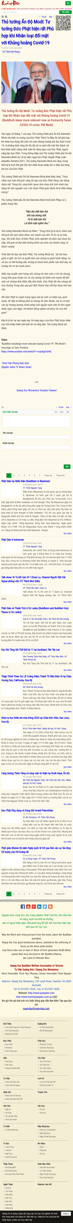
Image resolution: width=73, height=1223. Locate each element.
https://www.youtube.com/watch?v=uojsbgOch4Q (26, 351)
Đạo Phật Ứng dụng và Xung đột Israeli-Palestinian (27, 810)
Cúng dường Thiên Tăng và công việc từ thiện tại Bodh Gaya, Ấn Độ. (35, 773)
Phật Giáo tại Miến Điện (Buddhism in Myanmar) (25, 481)
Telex (62, 412)
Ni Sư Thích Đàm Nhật (32, 728)
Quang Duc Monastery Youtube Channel (37, 390)
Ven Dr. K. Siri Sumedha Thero (35, 619)
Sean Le (43, 588)
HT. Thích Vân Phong (11, 52)
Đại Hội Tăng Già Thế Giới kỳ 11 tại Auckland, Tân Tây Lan (30, 649)
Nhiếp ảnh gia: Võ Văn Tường (54, 728)
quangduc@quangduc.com (36, 1008)
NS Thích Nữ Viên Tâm (55, 780)
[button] (68, 3)
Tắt (56, 412)
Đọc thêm (68, 533)
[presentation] (22, 457)
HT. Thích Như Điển (31, 588)
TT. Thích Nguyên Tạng (32, 488)
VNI (67, 412)
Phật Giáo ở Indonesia (12, 539)
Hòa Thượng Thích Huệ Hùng (35, 656)
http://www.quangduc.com (41, 992)
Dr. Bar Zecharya (30, 817)
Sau (50, 17)
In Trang (2, 407)
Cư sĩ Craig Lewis (30, 859)
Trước (43, 17)
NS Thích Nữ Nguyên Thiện (34, 780)
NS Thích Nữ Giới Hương (59, 619)
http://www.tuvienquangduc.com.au (34, 996)
